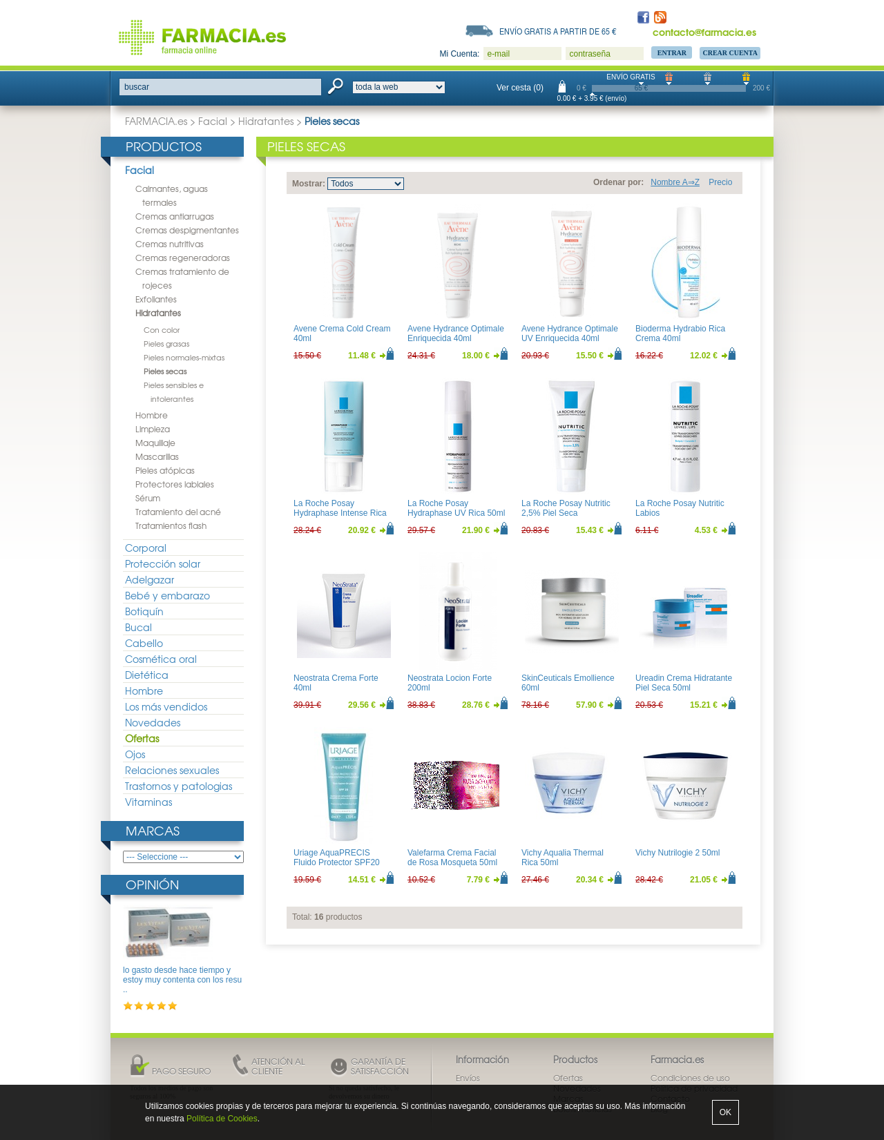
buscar (136, 87)
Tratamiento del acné (178, 511)
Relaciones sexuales (172, 770)
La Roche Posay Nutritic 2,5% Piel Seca (566, 508)
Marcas (153, 830)
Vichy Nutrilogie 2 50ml (677, 853)
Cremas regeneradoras (182, 257)
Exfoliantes (156, 299)
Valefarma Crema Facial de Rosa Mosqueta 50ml (452, 857)
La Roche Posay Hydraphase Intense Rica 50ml (340, 513)
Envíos (468, 1078)
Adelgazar (149, 579)
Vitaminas (148, 802)
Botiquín (144, 611)
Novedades (152, 722)
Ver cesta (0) (520, 88)
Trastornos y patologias (178, 786)
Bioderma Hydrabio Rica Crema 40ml (680, 333)
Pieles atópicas (165, 470)
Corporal (145, 547)
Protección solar (162, 563)
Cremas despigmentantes (187, 230)
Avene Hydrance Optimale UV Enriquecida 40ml (569, 333)
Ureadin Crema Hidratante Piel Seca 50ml (683, 683)
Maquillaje (155, 442)
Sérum (147, 498)
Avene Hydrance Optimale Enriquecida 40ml (455, 333)
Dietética (147, 675)
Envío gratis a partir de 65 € (558, 31)
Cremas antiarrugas (174, 216)
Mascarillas (157, 456)
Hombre (151, 415)
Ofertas (142, 738)
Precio (720, 182)
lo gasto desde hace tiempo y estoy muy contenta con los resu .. (182, 980)
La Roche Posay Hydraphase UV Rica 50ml (456, 508)
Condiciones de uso (690, 1078)
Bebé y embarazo (167, 595)
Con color (162, 329)
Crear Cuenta (730, 53)
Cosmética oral (161, 659)
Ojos (135, 754)
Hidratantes (266, 121)
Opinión (152, 884)
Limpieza (152, 429)
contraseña (589, 54)
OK (725, 1112)
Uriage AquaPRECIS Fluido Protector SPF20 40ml (337, 863)
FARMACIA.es (156, 121)
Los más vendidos (166, 706)
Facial (212, 121)
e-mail (498, 54)
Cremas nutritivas (169, 244)
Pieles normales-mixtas (184, 357)
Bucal (138, 627)
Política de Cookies (222, 1118)
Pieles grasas (166, 343)
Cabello (144, 643)
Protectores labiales (174, 484)
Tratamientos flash (170, 525)
